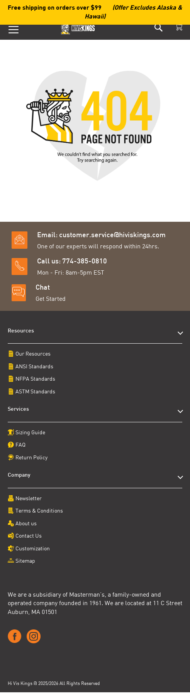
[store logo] (78, 27)
